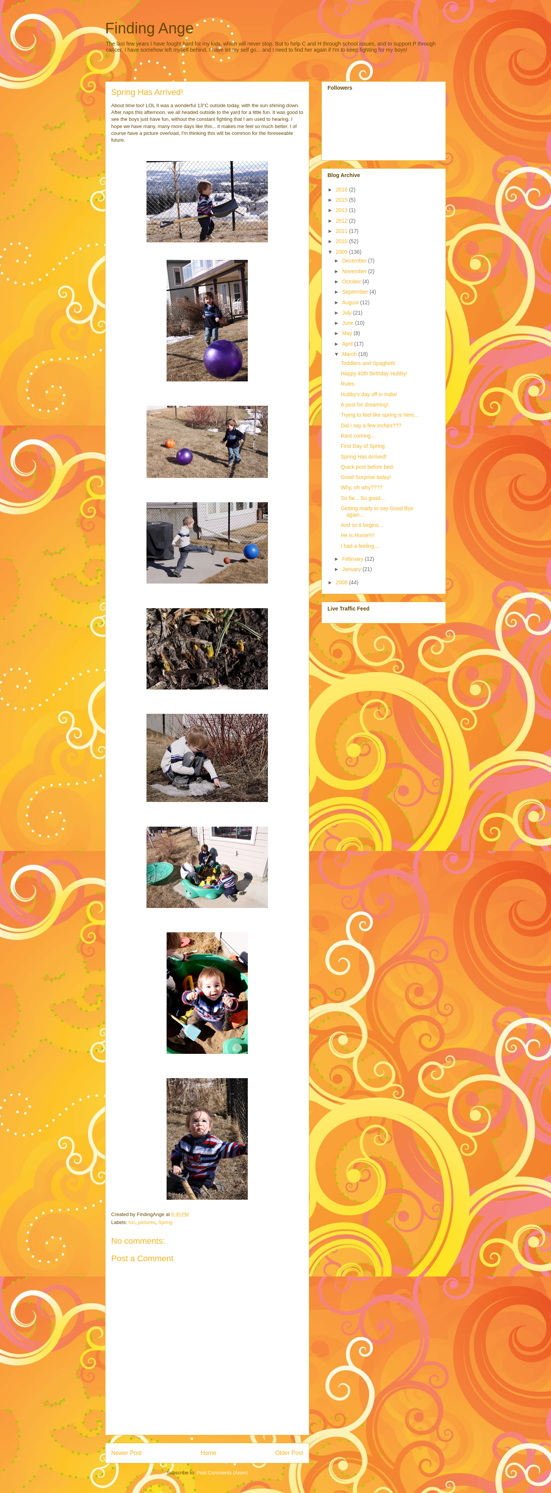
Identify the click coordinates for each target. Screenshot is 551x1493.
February (353, 559)
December (355, 261)
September (355, 292)
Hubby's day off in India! (369, 394)
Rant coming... (358, 436)
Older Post (289, 1453)
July (347, 313)
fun (132, 1222)
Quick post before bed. (367, 467)
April (348, 344)
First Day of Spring (363, 446)
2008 (342, 582)
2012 (342, 221)
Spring (165, 1222)
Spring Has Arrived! (364, 457)
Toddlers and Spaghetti (368, 363)
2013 (342, 210)
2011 (342, 231)
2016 (342, 190)
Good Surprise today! (366, 477)
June (348, 323)
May (347, 333)
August (351, 302)
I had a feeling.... (360, 546)
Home (209, 1453)
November (355, 271)
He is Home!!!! (358, 535)
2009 (342, 252)
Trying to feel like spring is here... (380, 415)
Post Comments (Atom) (222, 1473)
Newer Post (126, 1453)
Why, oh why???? (362, 487)
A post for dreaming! (364, 405)
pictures (147, 1222)
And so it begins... (362, 525)
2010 (342, 241)
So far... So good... (363, 498)
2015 (342, 200)
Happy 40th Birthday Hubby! (374, 373)
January (352, 569)
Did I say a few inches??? (371, 425)
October (352, 281)
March (350, 354)
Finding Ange (149, 28)
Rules (347, 384)
